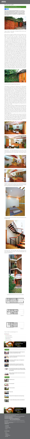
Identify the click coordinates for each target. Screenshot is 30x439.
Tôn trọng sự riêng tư (9, 335)
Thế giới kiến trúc (7, 435)
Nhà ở (5, 432)
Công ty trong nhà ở (8, 340)
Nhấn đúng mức (8, 338)
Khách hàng (6, 426)
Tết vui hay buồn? (11, 383)
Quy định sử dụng (7, 427)
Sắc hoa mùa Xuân (12, 387)
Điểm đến (6, 436)
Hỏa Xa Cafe (11, 391)
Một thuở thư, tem (11, 379)
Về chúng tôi (6, 425)
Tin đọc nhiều (7, 377)
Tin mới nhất (6, 349)
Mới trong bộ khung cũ (9, 337)
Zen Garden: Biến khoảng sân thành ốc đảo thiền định (17, 399)
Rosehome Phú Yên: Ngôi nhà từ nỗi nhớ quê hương (16, 395)
